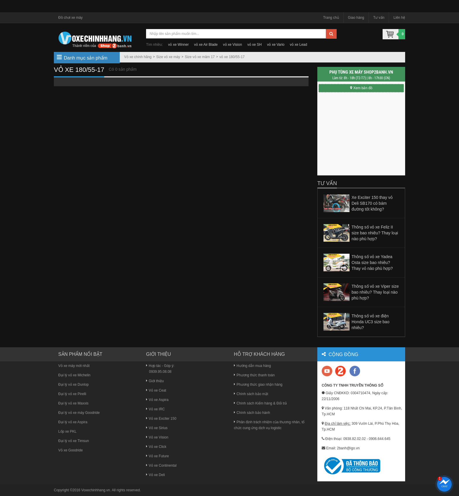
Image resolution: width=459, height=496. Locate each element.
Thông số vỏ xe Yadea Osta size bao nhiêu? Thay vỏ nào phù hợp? (372, 262)
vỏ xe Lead (298, 45)
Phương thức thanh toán (254, 375)
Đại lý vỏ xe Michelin (74, 375)
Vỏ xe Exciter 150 (161, 419)
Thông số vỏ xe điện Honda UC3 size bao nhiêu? (370, 322)
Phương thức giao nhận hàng (258, 384)
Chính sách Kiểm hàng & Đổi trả (260, 403)
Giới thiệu (155, 381)
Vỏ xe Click (156, 447)
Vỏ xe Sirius (156, 428)
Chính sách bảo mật (251, 394)
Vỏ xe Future (157, 456)
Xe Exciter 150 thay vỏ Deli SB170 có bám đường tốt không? (372, 203)
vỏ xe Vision (232, 45)
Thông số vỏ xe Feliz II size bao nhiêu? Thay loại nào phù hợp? (375, 233)
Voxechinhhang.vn (95, 490)
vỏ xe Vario (275, 45)
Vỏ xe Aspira (157, 400)
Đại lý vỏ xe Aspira (72, 422)
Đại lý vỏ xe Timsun (73, 441)
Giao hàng (356, 18)
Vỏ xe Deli (155, 475)
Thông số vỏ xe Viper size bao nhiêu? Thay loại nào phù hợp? (375, 292)
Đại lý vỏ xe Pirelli (72, 394)
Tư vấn (378, 18)
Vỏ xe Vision (157, 437)
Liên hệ (399, 18)
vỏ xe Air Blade (205, 45)
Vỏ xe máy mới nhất (74, 366)
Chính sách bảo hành (252, 413)
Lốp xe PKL (67, 431)
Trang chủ (331, 18)
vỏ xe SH (254, 45)
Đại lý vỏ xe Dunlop (73, 384)
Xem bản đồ (361, 88)
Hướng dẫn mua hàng (252, 366)
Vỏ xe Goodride (70, 450)
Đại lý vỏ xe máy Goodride (79, 413)
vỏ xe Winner (178, 45)
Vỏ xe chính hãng (138, 57)
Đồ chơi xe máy (70, 18)
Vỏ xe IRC (155, 409)
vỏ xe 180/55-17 (231, 57)
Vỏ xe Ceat (156, 390)
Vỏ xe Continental (161, 465)
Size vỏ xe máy (168, 57)
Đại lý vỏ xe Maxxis (73, 403)
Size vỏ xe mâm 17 (200, 57)
